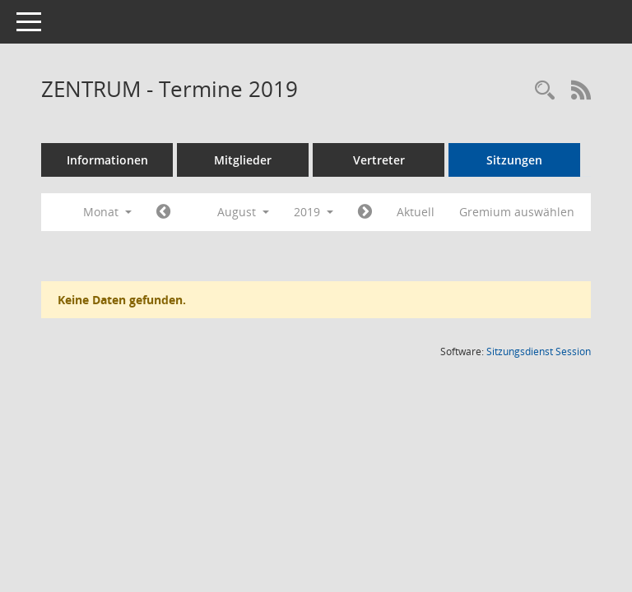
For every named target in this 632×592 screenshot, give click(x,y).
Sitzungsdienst (538, 351)
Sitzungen (514, 160)
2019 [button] (313, 212)
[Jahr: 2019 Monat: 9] (365, 212)
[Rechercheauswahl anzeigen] (545, 90)
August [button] (243, 212)
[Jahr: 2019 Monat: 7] (163, 212)
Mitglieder (243, 160)
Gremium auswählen (516, 212)
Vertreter (379, 160)
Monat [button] (107, 212)
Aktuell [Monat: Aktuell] (415, 212)
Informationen (107, 160)
